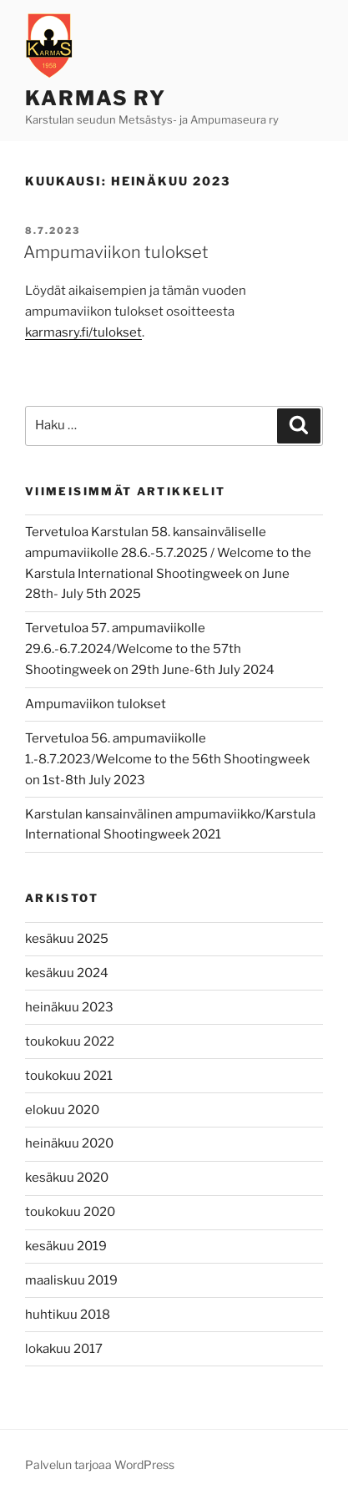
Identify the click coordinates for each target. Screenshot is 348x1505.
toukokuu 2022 (69, 1041)
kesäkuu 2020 (66, 1177)
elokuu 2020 (62, 1109)
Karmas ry (95, 98)
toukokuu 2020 (70, 1211)
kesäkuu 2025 (66, 938)
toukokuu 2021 (69, 1075)
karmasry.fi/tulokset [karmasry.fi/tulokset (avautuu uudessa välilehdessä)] (83, 332)
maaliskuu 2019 (71, 1280)
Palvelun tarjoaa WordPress (99, 1464)
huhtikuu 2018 (67, 1314)
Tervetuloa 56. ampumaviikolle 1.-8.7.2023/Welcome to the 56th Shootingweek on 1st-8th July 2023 (167, 759)
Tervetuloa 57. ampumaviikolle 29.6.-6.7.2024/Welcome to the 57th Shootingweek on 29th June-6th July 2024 (150, 649)
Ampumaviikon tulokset (116, 252)
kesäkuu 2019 (66, 1246)
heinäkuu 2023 (69, 1007)
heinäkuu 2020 (69, 1143)
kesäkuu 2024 (66, 973)
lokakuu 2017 (64, 1348)
